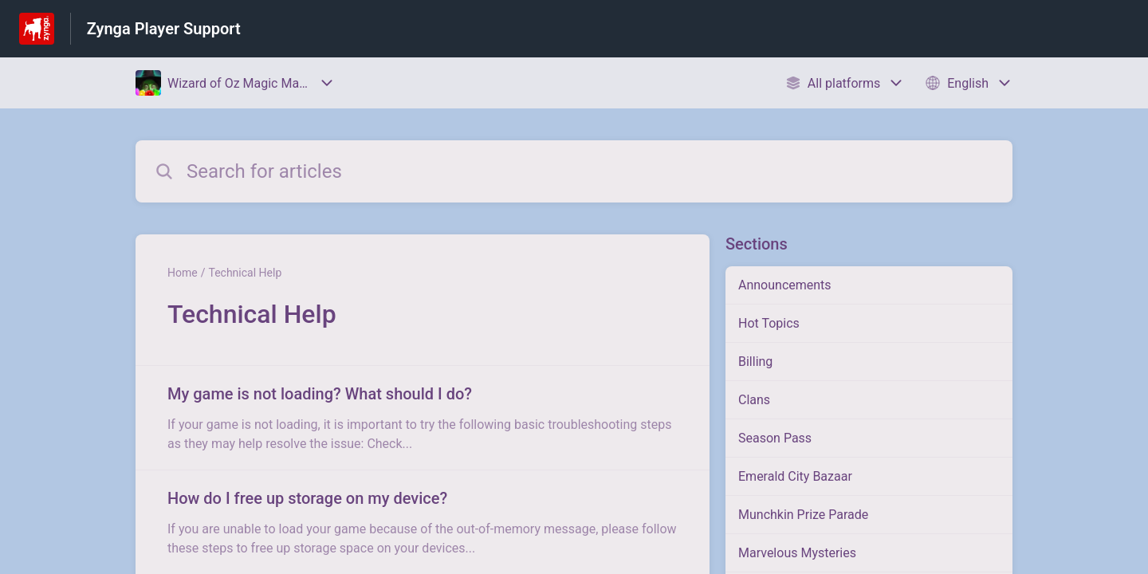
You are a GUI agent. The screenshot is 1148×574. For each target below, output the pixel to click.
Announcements (785, 285)
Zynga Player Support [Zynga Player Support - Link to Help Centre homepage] (164, 28)
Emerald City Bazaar (795, 476)
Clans (754, 399)
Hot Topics (769, 323)
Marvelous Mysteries (797, 552)
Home (182, 272)
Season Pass (775, 438)
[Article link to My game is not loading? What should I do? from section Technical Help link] (422, 418)
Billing (755, 361)
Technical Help (244, 272)
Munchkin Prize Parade (803, 514)
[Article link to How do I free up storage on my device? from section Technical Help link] (422, 522)
